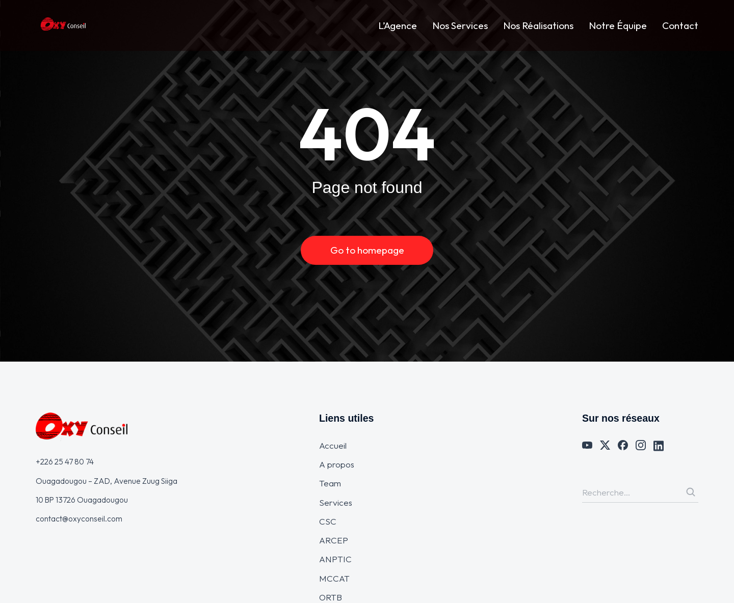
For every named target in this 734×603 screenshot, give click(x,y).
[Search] (690, 492)
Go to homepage (367, 250)
